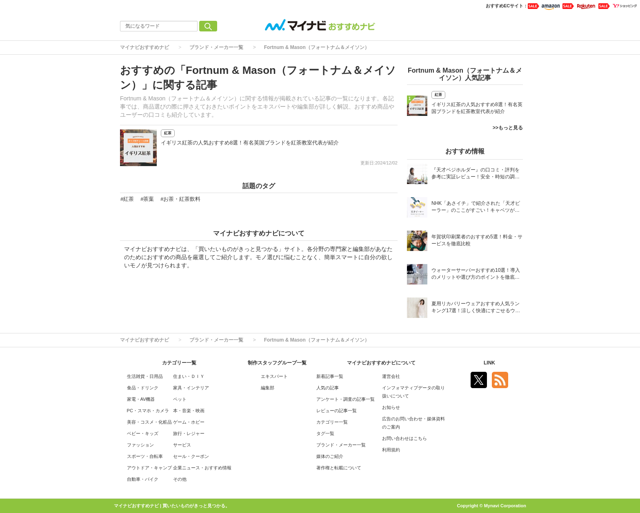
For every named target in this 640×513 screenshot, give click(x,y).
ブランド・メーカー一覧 (216, 47)
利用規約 (391, 449)
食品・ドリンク (142, 387)
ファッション (140, 444)
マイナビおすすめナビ (144, 47)
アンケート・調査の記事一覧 (345, 399)
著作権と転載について (338, 467)
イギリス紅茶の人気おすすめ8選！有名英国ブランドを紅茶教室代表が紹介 (250, 143)
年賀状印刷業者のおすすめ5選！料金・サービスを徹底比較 (476, 240)
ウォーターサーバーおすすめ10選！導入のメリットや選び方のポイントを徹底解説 (475, 274)
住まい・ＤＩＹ (188, 376)
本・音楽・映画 (188, 410)
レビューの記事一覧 (336, 410)
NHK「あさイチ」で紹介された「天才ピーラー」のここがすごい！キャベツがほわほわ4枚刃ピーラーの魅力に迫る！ (475, 207)
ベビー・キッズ (142, 433)
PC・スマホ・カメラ (148, 410)
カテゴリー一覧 (332, 422)
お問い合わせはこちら (404, 438)
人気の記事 (327, 387)
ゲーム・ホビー (188, 422)
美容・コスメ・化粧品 (149, 422)
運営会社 (391, 376)
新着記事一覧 (329, 376)
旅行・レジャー (188, 433)
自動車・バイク (142, 479)
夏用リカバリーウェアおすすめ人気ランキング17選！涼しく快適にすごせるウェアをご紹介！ (475, 308)
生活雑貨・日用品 (145, 376)
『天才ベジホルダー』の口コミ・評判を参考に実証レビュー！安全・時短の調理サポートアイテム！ (475, 174)
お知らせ (391, 407)
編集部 (267, 387)
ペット (180, 399)
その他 (180, 479)
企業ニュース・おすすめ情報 (202, 467)
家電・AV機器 (141, 399)
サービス (182, 444)
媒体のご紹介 (329, 456)
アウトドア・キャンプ (149, 467)
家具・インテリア (191, 387)
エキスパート (274, 376)
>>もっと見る (508, 128)
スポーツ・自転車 (145, 456)
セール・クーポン (191, 456)
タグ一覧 (325, 433)
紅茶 (167, 133)
